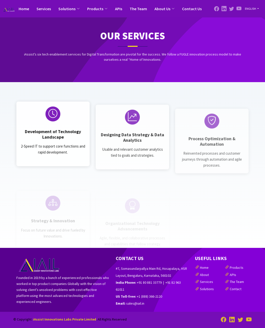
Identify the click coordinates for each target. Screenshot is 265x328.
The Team (138, 8)
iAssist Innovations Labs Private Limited (64, 319)
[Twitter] (224, 8)
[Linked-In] (231, 8)
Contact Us (192, 8)
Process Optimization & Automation (212, 155)
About (204, 274)
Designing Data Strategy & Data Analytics (132, 154)
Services (44, 8)
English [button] (251, 8)
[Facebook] (216, 8)
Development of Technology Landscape (53, 151)
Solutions (207, 289)
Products (236, 267)
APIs (118, 8)
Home (24, 8)
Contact (235, 289)
